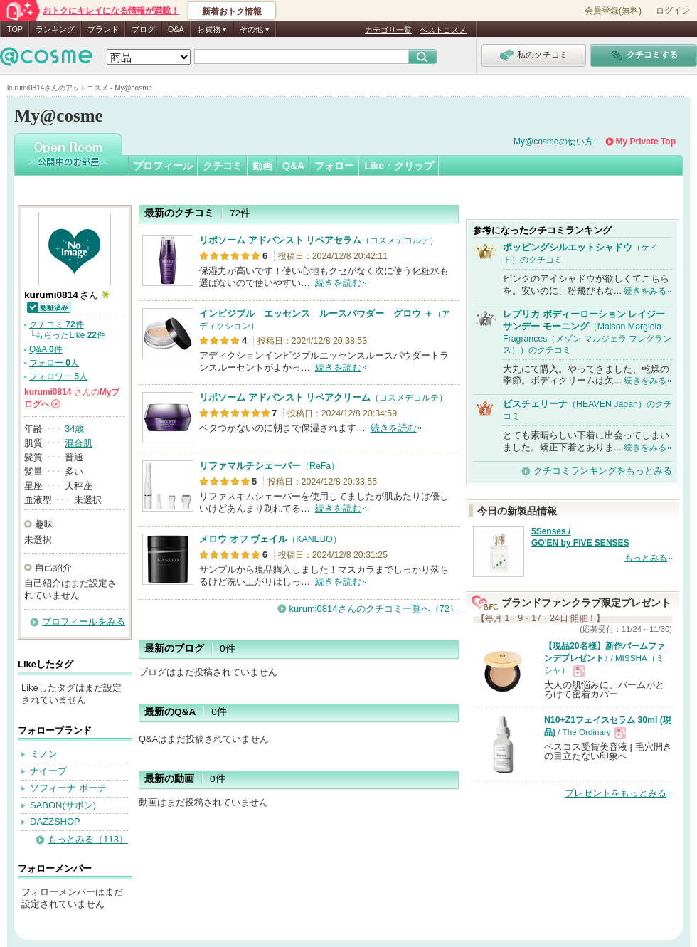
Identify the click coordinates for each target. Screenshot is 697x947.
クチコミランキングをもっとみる (602, 470)
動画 (262, 165)
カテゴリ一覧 (388, 30)
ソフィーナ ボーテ (68, 788)
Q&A (176, 29)
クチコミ (223, 165)
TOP (15, 29)
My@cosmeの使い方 (553, 142)
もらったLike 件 (70, 335)
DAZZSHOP (55, 821)
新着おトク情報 (232, 11)
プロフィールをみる (83, 621)
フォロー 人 (54, 363)
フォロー (334, 165)
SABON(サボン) (63, 805)
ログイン (673, 11)
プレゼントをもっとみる (615, 793)
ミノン (44, 753)
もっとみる (645, 558)
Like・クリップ (399, 165)
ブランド (103, 29)
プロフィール (163, 165)
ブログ (143, 29)
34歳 (74, 428)
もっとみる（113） (88, 839)
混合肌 (78, 443)
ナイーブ (48, 771)
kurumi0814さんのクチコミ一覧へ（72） (374, 608)
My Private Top (646, 142)
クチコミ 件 (56, 324)
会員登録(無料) (613, 11)
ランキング (55, 29)
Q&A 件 (46, 349)
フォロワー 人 (58, 376)
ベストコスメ (443, 30)
